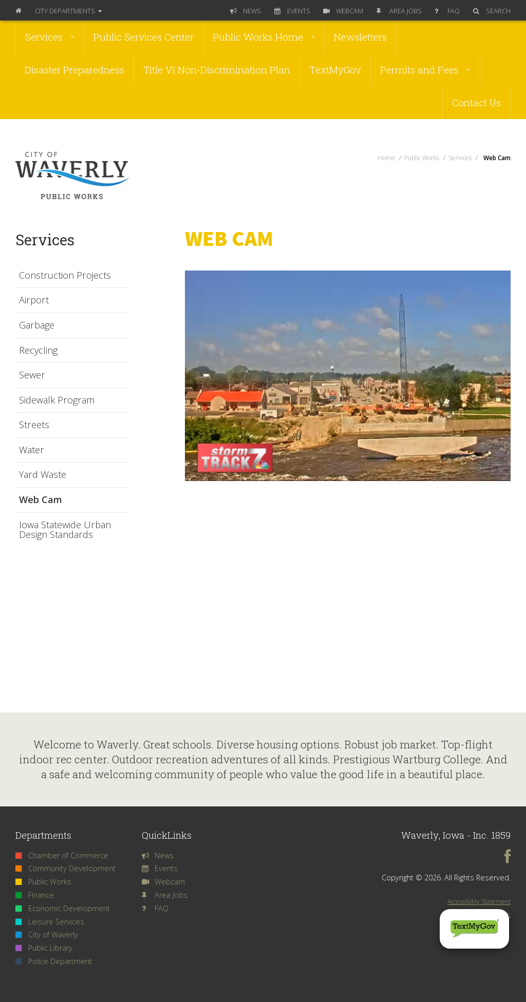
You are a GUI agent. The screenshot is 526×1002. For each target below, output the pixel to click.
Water (31, 450)
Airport (34, 300)
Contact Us (476, 102)
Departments (68, 10)
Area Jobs (399, 10)
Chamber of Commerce (61, 855)
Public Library (43, 948)
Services (49, 36)
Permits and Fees (425, 69)
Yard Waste (42, 475)
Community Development (65, 868)
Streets (34, 425)
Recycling (38, 350)
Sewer (32, 375)
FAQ (447, 10)
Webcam (343, 10)
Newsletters (360, 36)
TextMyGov (335, 69)
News (245, 10)
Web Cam (40, 500)
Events (292, 10)
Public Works (43, 882)
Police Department (53, 961)
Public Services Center (143, 36)
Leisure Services (49, 922)
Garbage (36, 325)
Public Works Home (264, 36)
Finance (34, 895)
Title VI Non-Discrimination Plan (216, 69)
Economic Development (62, 908)
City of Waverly (46, 934)
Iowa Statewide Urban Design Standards (65, 530)
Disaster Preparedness (74, 69)
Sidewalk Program (57, 400)
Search (492, 10)
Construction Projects (65, 276)
